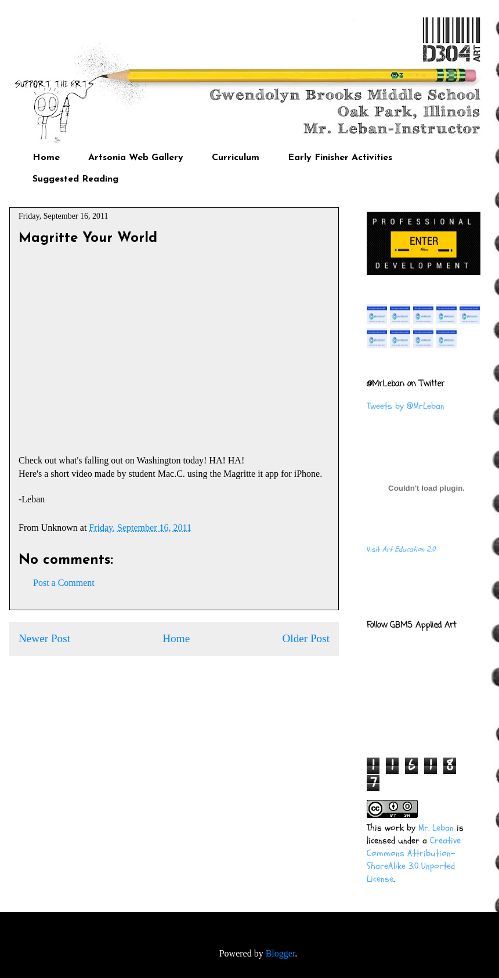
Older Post (306, 638)
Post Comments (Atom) (200, 673)
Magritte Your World (88, 238)
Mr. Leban (436, 827)
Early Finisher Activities (340, 157)
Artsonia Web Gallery (135, 157)
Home (46, 157)
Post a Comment (64, 583)
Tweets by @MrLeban (405, 406)
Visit (401, 549)
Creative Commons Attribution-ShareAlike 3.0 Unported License (414, 859)
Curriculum (235, 157)
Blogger (280, 953)
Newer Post (44, 638)
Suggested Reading (75, 179)
